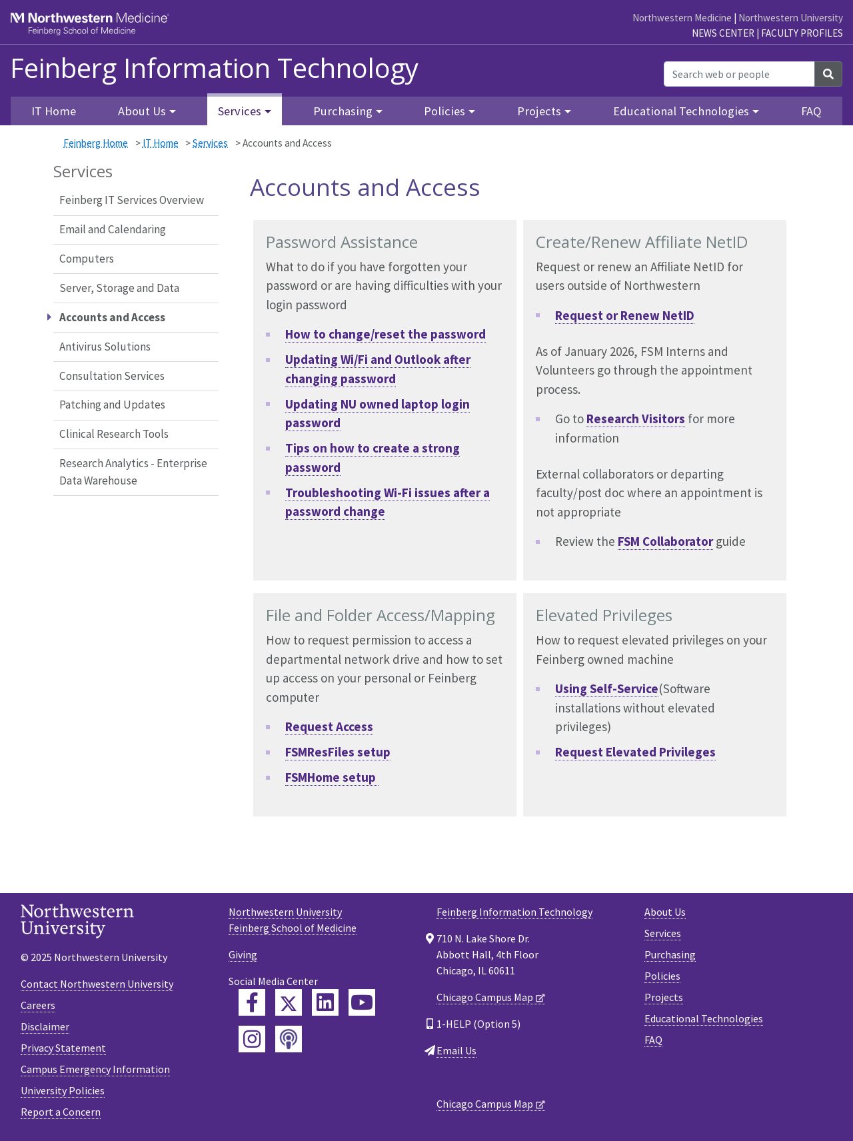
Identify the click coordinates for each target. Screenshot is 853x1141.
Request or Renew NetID (624, 315)
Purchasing (670, 954)
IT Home (161, 143)
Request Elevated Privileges (635, 752)
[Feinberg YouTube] (362, 1002)
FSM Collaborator (665, 541)
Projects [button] (539, 111)
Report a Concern (61, 1111)
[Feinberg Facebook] (252, 1002)
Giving (243, 954)
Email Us (456, 1050)
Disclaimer (45, 1026)
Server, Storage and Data (119, 288)
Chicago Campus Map (484, 997)
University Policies (63, 1090)
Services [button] (239, 111)
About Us (665, 911)
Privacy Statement (63, 1047)
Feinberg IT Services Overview (131, 200)
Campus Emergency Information (95, 1069)
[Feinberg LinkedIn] (325, 1002)
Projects (663, 997)
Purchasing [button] (343, 111)
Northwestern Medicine (682, 17)
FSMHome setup (332, 777)
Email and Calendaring (112, 229)
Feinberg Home (95, 143)
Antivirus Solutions (105, 346)
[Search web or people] (739, 74)
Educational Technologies (703, 1018)
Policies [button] (444, 111)
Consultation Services (112, 376)
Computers (86, 258)
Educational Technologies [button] (681, 111)
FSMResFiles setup (338, 752)
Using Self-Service (606, 688)
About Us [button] (142, 111)
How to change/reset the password (385, 334)
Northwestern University (790, 17)
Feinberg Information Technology (214, 68)
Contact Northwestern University (97, 983)
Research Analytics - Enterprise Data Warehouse (133, 472)
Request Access (329, 726)
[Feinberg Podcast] (288, 1039)
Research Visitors (635, 419)
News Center (723, 33)
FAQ (811, 111)
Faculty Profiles (802, 33)
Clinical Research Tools (114, 434)
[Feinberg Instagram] (252, 1039)
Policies (662, 975)
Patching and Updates (112, 404)
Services (210, 143)
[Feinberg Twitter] (288, 1002)
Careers (38, 1005)
